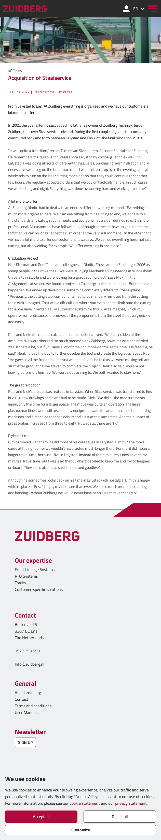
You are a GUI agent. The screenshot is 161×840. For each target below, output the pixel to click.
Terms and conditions (33, 706)
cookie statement (85, 803)
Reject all (120, 817)
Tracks (20, 583)
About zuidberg (28, 692)
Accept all (41, 817)
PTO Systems (26, 576)
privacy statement (131, 803)
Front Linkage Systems (35, 569)
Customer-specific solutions (39, 589)
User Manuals (27, 712)
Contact (21, 699)
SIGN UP (25, 742)
